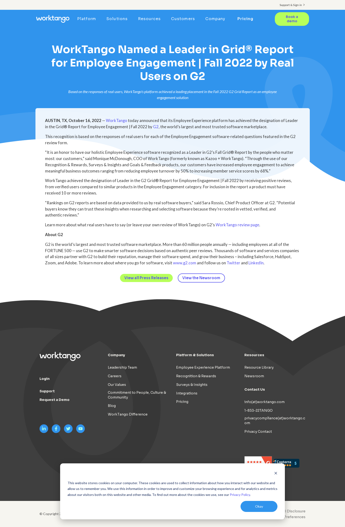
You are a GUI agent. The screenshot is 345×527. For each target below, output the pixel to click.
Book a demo (292, 19)
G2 (156, 126)
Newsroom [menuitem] (254, 376)
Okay (259, 506)
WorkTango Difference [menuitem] (128, 414)
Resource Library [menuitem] (259, 367)
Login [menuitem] (45, 379)
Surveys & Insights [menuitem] (191, 385)
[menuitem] (286, 517)
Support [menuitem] (47, 391)
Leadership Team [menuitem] (122, 367)
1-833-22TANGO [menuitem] (258, 410)
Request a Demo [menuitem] (54, 400)
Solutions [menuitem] (118, 18)
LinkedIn (256, 263)
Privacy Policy (240, 495)
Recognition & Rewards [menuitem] (196, 376)
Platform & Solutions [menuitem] (195, 355)
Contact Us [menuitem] (254, 389)
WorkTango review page (237, 224)
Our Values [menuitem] (117, 385)
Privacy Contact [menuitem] (258, 431)
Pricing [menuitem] (245, 19)
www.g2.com (184, 263)
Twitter (233, 263)
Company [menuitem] (217, 18)
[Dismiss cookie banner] (275, 474)
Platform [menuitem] (88, 18)
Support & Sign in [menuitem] (291, 5)
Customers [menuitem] (184, 18)
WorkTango (116, 120)
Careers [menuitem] (114, 376)
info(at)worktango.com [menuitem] (264, 402)
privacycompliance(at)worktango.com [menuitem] (274, 420)
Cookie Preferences (287, 517)
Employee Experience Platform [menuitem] (203, 367)
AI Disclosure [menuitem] (293, 511)
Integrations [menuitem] (186, 393)
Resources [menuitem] (150, 18)
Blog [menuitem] (112, 406)
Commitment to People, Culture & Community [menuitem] (137, 394)
